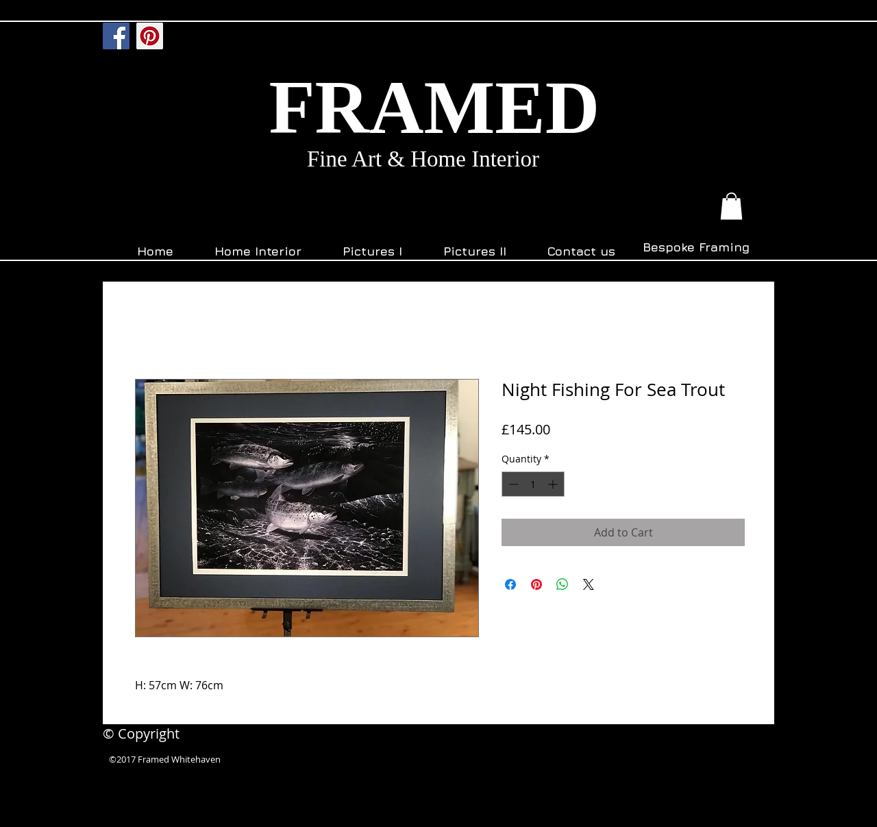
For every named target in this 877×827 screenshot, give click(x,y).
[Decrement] (512, 484)
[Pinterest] (149, 36)
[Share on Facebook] (510, 584)
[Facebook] (116, 36)
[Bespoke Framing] (696, 247)
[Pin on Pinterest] (536, 584)
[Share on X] (588, 584)
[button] (731, 206)
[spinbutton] (533, 484)
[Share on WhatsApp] (562, 584)
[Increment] (554, 484)
